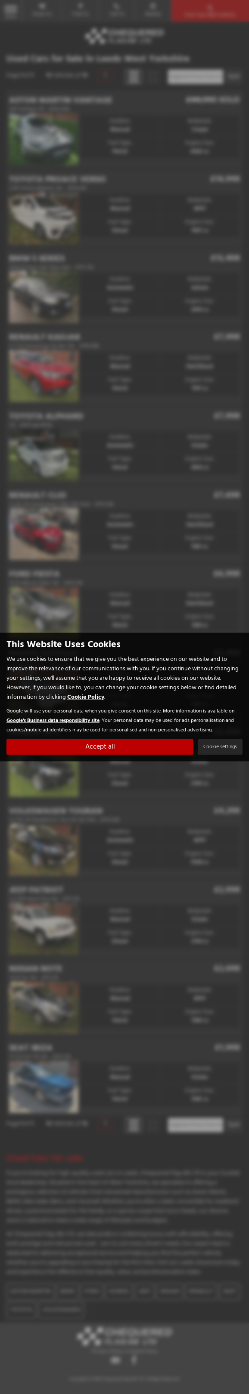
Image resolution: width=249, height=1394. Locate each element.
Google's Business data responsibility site (53, 720)
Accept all (100, 746)
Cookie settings (220, 747)
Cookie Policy (85, 697)
